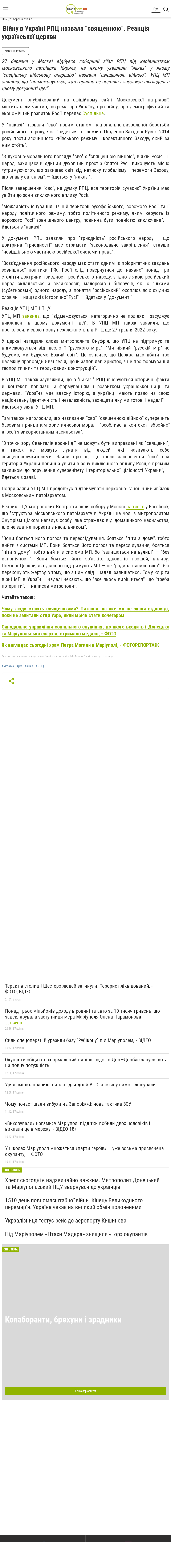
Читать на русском (15, 50)
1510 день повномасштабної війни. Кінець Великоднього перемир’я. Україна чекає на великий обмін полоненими (74, 1204)
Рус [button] (156, 9)
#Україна (8, 666)
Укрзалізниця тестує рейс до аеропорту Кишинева (65, 1220)
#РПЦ (40, 666)
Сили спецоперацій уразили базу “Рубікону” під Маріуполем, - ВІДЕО (78, 1040)
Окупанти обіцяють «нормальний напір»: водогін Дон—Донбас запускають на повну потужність (85, 1063)
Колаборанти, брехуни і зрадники (63, 1320)
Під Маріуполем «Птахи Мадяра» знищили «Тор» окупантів (76, 1234)
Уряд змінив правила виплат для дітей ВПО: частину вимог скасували (80, 1085)
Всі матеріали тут (85, 1391)
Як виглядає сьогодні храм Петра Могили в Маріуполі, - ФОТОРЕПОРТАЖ (80, 645)
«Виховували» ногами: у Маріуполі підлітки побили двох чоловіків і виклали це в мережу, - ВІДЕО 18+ (77, 1126)
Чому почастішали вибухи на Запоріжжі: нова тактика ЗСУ (68, 1104)
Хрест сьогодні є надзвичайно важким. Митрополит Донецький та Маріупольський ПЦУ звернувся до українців (82, 1183)
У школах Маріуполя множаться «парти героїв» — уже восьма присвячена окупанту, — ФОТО (84, 1151)
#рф (19, 666)
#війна (29, 666)
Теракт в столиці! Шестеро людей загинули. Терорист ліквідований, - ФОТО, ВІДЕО (79, 989)
